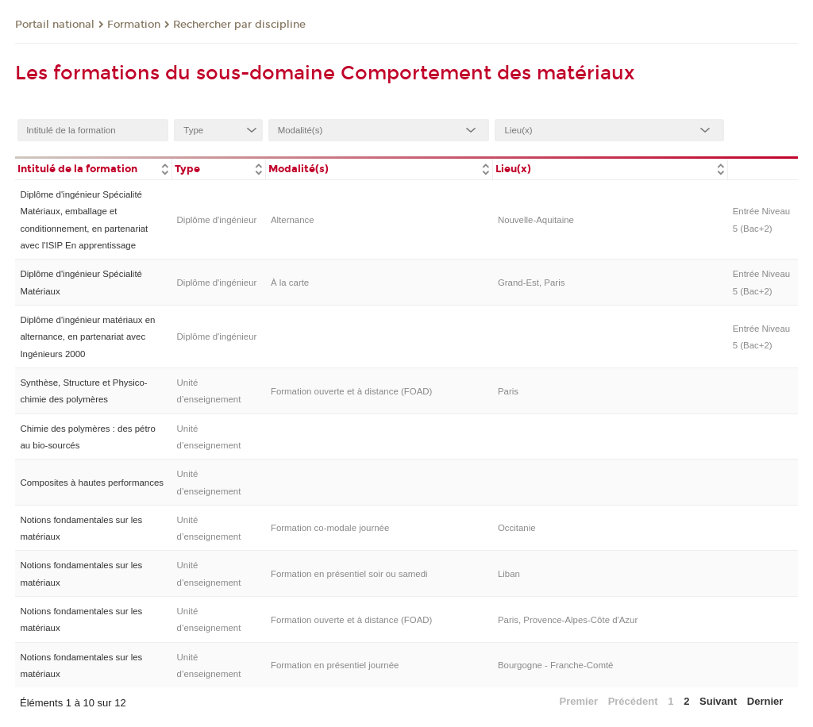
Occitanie (517, 528)
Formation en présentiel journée (335, 665)
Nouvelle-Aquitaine (536, 220)
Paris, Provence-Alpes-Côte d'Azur (568, 620)
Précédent (633, 701)
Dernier (765, 701)
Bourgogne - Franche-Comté (556, 665)
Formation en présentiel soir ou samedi (349, 574)
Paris (508, 391)
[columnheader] (93, 167)
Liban (509, 574)
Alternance (292, 220)
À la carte (290, 282)
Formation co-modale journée (330, 528)
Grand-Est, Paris (531, 282)
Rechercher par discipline (239, 24)
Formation (133, 24)
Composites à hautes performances (92, 482)
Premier (579, 701)
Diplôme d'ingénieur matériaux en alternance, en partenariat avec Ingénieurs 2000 (87, 337)
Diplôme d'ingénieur (217, 220)
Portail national (54, 24)
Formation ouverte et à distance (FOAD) (351, 391)
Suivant (718, 701)
